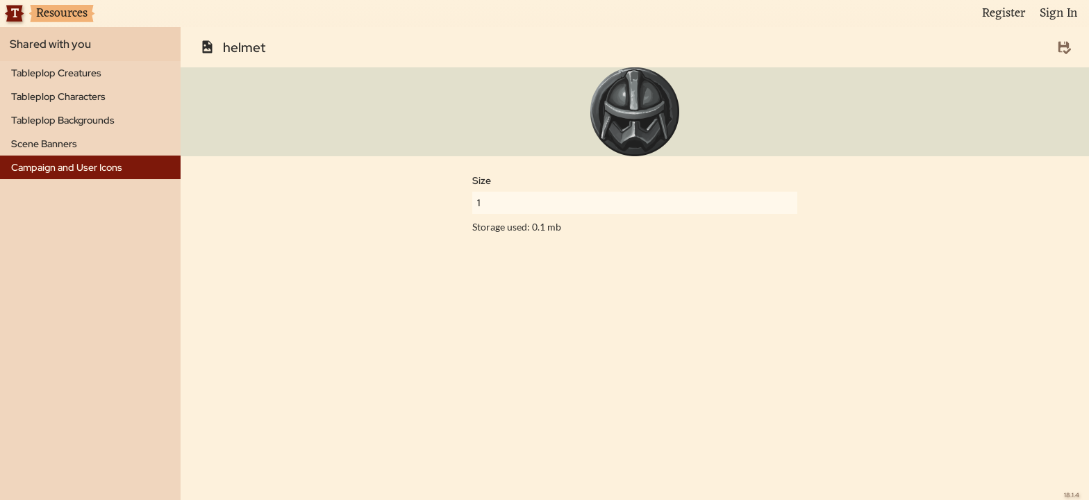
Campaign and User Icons (66, 167)
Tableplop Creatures (56, 73)
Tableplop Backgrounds (63, 120)
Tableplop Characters (58, 96)
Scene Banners (44, 144)
